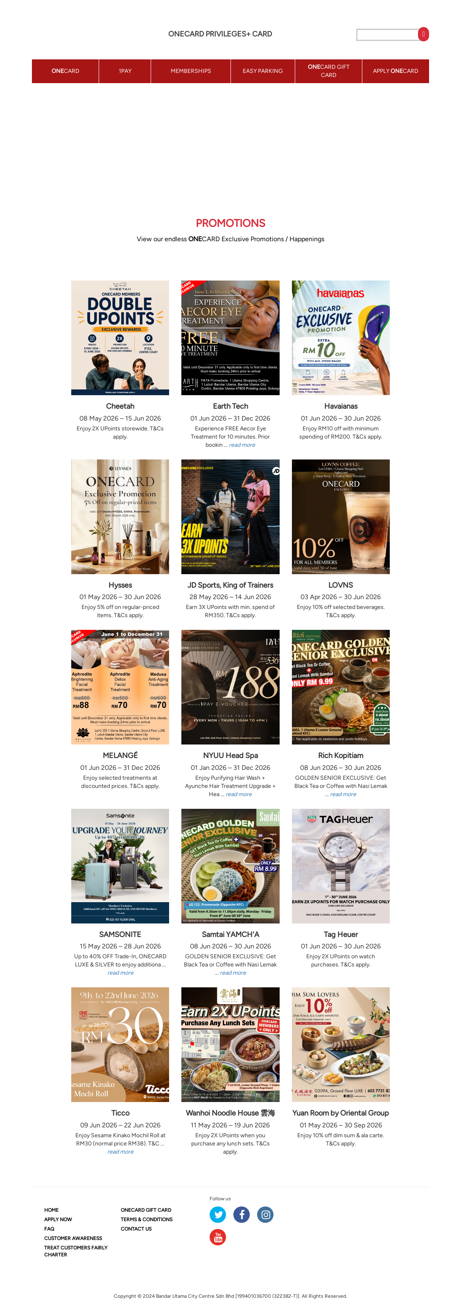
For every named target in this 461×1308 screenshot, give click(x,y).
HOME (51, 1210)
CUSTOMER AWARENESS (73, 1238)
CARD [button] (65, 71)
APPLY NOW (58, 1219)
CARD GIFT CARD (146, 1210)
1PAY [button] (125, 71)
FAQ (49, 1229)
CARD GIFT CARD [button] (329, 71)
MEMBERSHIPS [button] (191, 71)
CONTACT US (136, 1229)
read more (242, 444)
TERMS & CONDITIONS (146, 1219)
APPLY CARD (395, 71)
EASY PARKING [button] (263, 71)
